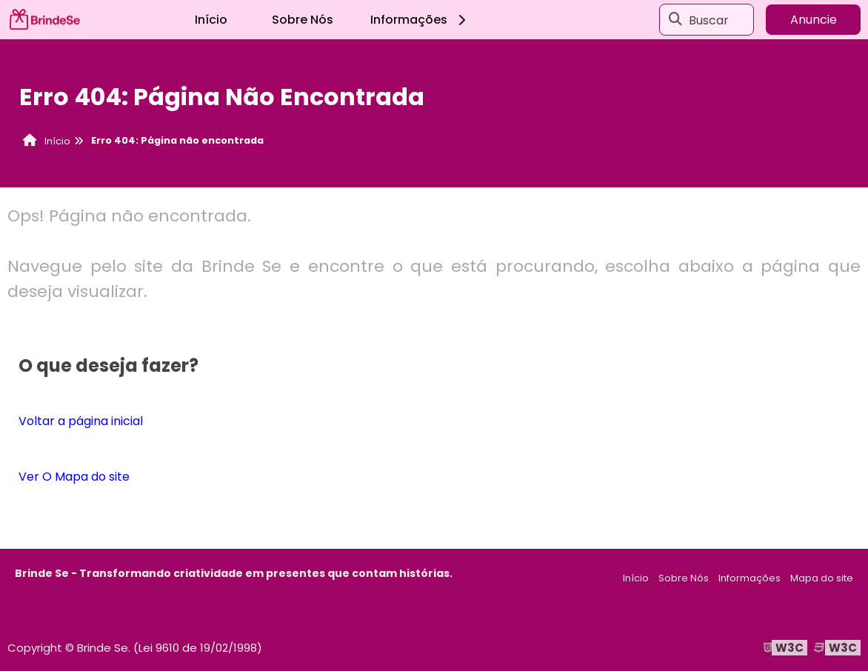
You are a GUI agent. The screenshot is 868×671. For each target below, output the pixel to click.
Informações (420, 19)
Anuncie (813, 19)
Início (211, 19)
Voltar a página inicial (81, 421)
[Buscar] (675, 20)
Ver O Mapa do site (74, 476)
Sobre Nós (302, 19)
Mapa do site (821, 578)
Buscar (709, 19)
